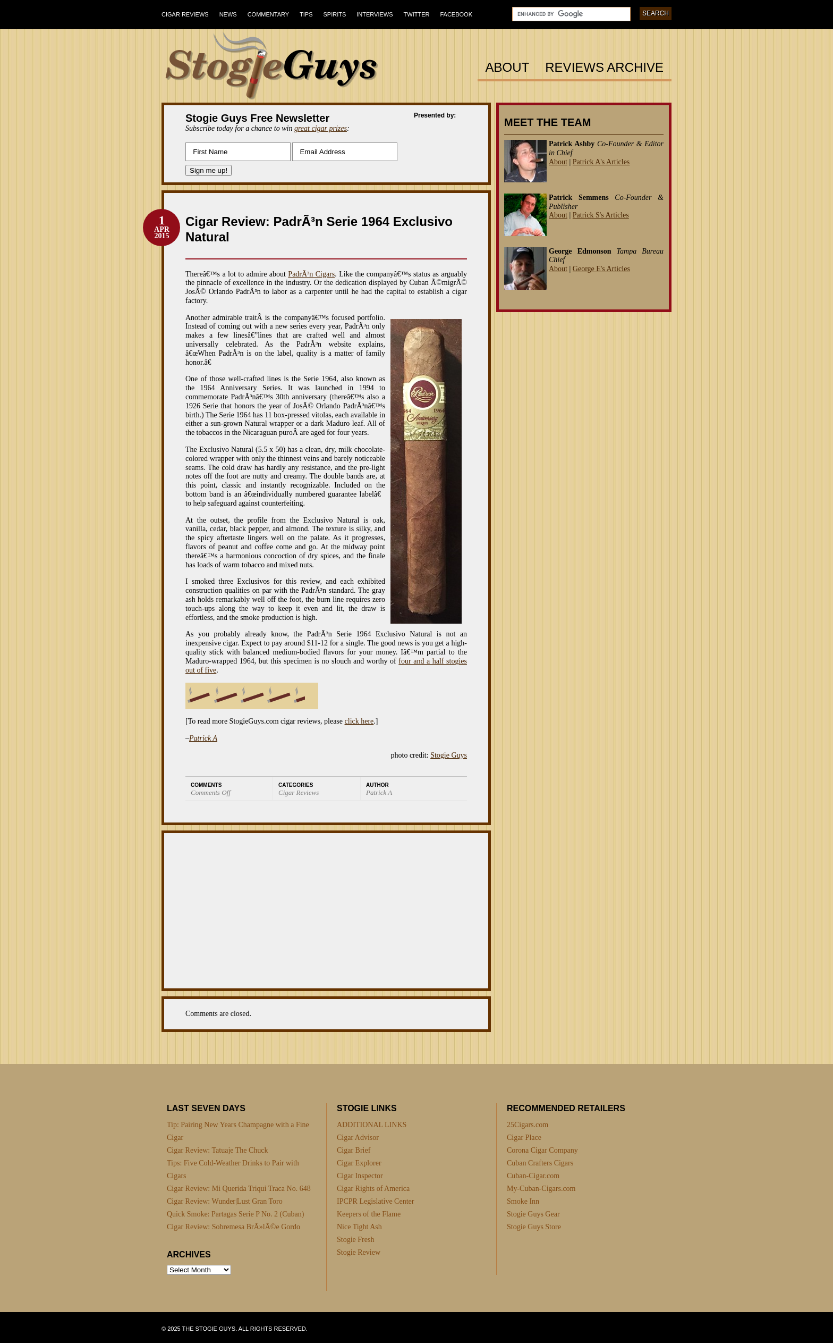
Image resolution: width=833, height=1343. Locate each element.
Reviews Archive (604, 67)
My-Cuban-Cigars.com (541, 1189)
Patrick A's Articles (601, 162)
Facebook (456, 14)
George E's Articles (601, 269)
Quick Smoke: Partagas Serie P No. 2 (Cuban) (235, 1214)
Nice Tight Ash (359, 1227)
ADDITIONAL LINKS (371, 1125)
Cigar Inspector (360, 1176)
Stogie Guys (448, 755)
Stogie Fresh (355, 1240)
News (228, 14)
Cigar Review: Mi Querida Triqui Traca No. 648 (239, 1189)
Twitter (417, 14)
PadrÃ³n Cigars (311, 274)
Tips (306, 14)
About (508, 67)
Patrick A (203, 738)
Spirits (335, 14)
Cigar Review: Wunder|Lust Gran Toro (225, 1201)
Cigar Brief (353, 1150)
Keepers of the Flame (369, 1214)
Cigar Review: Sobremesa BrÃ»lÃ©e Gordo (233, 1227)
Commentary (268, 14)
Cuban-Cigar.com (533, 1176)
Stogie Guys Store (534, 1227)
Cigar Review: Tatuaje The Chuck (217, 1150)
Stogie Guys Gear (533, 1214)
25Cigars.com (527, 1125)
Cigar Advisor (358, 1137)
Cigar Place (524, 1137)
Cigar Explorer (359, 1163)
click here (359, 721)
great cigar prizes (320, 128)
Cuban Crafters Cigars (540, 1163)
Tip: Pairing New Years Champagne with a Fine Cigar (238, 1131)
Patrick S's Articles (601, 215)
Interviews (374, 14)
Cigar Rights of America (373, 1189)
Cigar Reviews (185, 14)
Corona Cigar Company (542, 1150)
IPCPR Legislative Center (375, 1201)
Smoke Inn (523, 1201)
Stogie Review (358, 1252)
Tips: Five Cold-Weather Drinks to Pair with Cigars (233, 1169)
